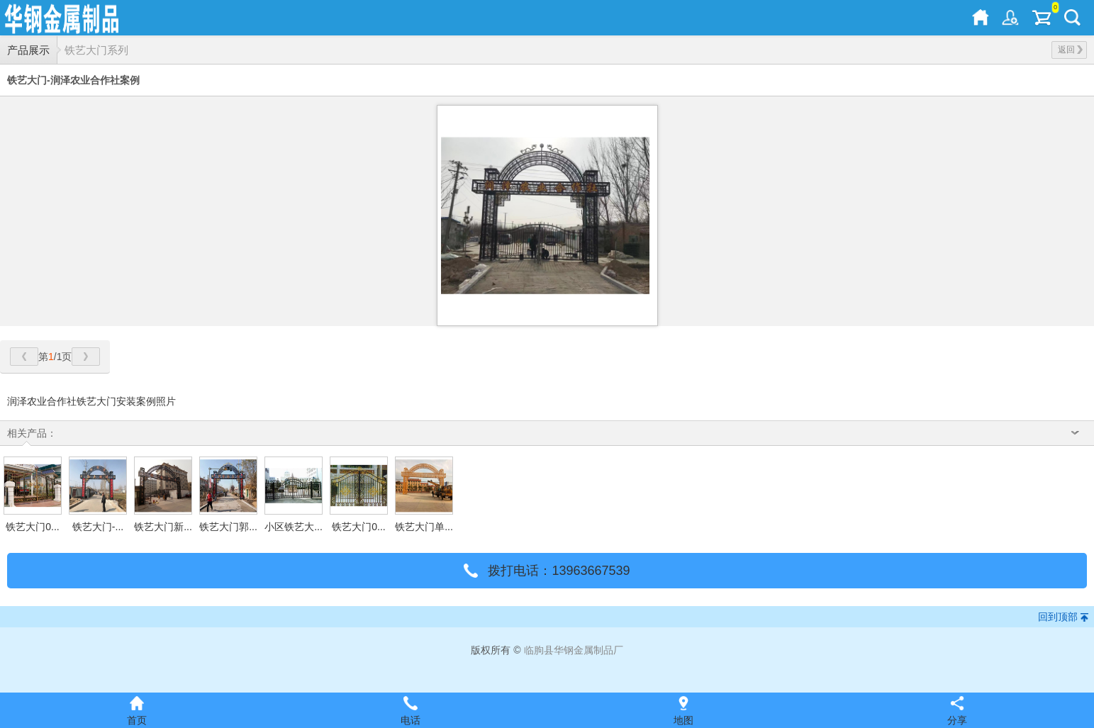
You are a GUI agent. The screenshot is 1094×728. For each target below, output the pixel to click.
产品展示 (28, 50)
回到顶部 (1058, 616)
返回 (1070, 50)
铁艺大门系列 (96, 50)
